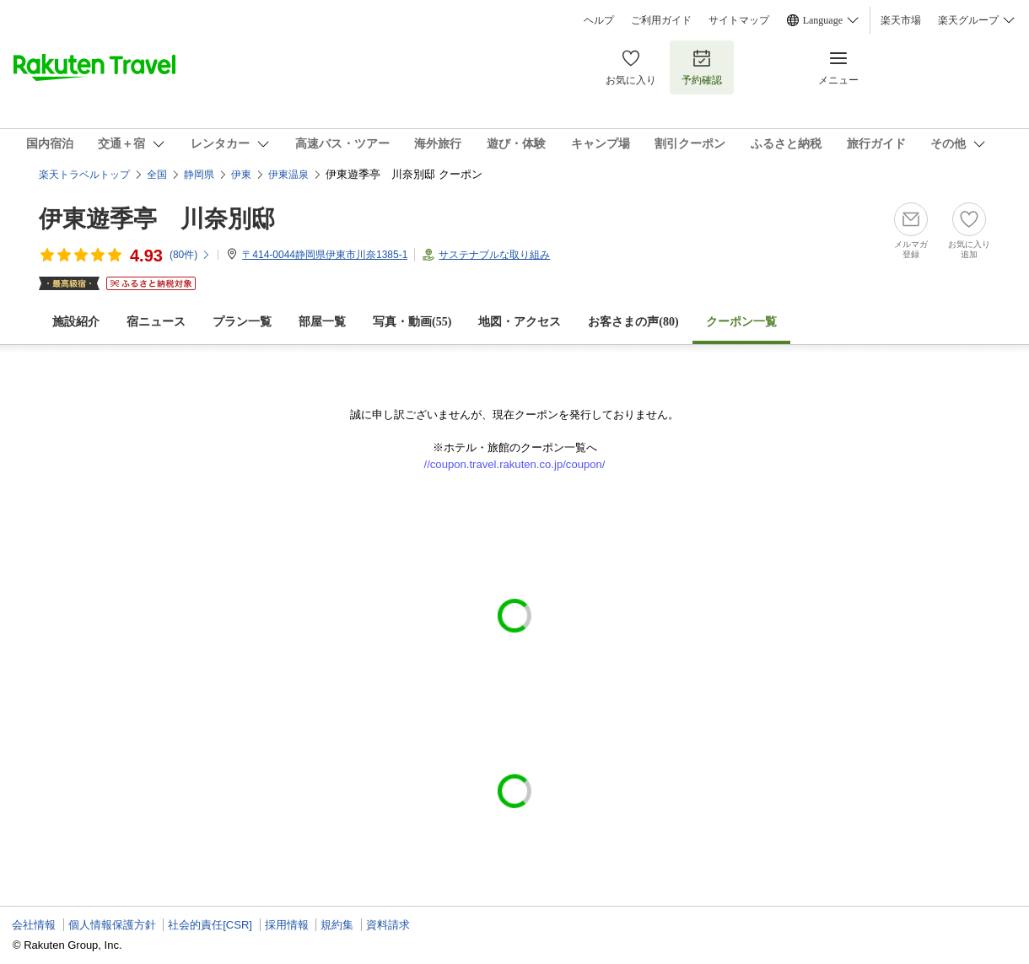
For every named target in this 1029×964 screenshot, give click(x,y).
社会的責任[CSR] (210, 924)
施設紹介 (76, 321)
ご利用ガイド (661, 20)
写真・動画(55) (412, 321)
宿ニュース (156, 321)
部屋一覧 (322, 321)
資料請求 (388, 924)
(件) (190, 255)
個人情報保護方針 (112, 924)
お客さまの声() (633, 321)
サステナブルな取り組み (494, 255)
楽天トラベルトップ (84, 174)
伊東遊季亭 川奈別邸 (157, 219)
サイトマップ (738, 20)
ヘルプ (599, 20)
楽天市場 (901, 20)
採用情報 (287, 924)
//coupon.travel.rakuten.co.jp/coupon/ (515, 464)
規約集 (337, 924)
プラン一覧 (242, 321)
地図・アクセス (519, 321)
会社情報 (34, 924)
